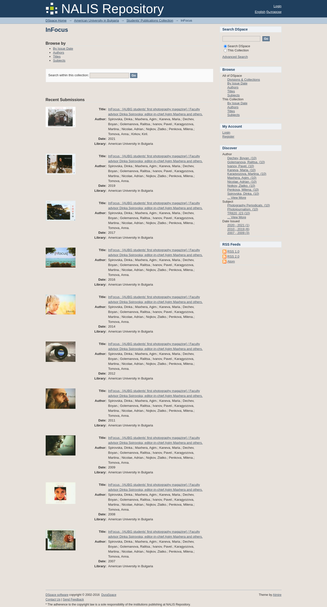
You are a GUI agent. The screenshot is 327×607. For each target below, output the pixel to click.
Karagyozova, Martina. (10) (246, 174)
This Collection (236, 50)
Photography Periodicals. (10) (248, 205)
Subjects (59, 60)
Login (278, 6)
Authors (58, 52)
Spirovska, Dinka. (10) (243, 193)
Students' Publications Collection (149, 20)
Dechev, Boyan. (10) (242, 158)
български (273, 12)
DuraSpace (108, 595)
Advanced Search (235, 57)
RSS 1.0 (233, 251)
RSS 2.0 (233, 256)
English (260, 12)
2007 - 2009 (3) (238, 233)
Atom (231, 261)
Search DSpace (237, 46)
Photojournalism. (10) (242, 209)
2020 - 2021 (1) (238, 225)
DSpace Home (56, 20)
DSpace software (57, 595)
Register (228, 136)
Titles (57, 56)
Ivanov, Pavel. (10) (240, 166)
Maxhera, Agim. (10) (241, 178)
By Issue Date (63, 48)
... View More (236, 197)
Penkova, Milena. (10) (243, 189)
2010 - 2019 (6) (238, 229)
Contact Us (53, 599)
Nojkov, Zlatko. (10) (241, 186)
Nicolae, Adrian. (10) (242, 182)
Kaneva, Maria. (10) (241, 170)
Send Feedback (73, 599)
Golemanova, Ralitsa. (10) (246, 162)
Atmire (277, 595)
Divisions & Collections (243, 79)
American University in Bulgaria (96, 20)
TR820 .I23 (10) (238, 213)
